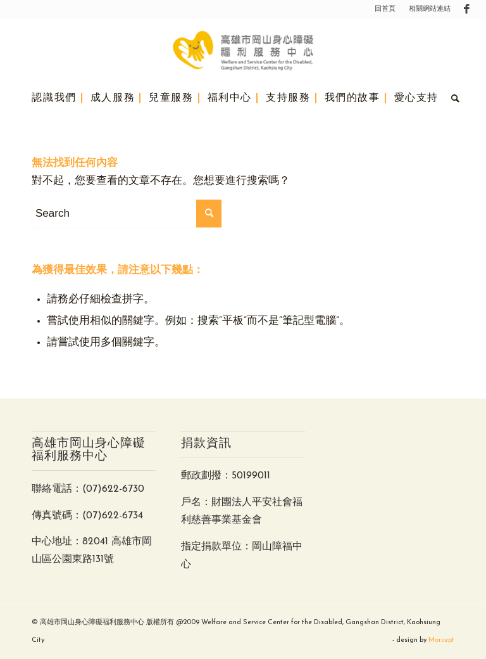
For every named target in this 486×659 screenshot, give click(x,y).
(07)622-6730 (113, 489)
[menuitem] (385, 9)
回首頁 (385, 9)
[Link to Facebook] (467, 9)
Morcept (441, 640)
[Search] (453, 98)
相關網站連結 (430, 9)
